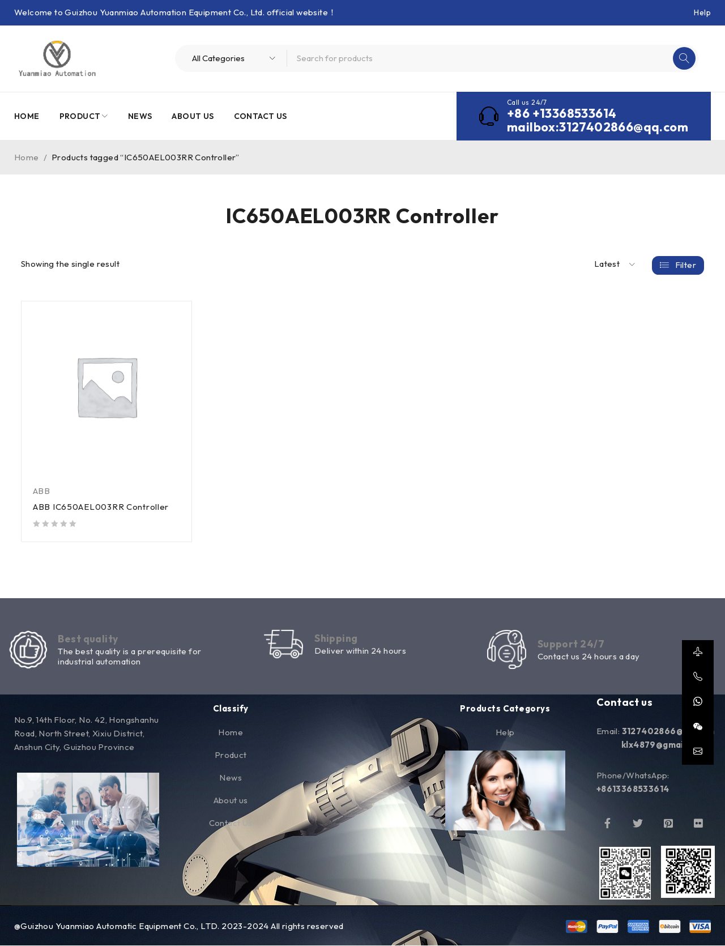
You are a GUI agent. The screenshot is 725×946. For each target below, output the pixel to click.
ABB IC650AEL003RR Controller (101, 506)
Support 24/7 (571, 644)
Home (26, 157)
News (230, 778)
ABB (41, 490)
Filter (685, 264)
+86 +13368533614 (561, 113)
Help (702, 12)
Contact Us (231, 823)
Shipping (337, 638)
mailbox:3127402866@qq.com (597, 127)
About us (231, 800)
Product (231, 755)
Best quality (89, 639)
